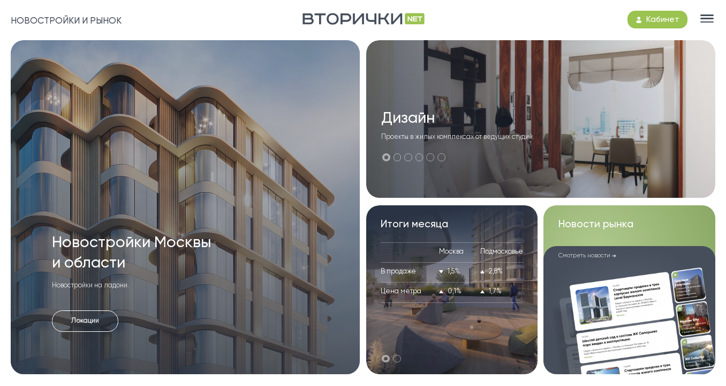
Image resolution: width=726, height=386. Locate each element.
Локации (85, 320)
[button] (386, 157)
